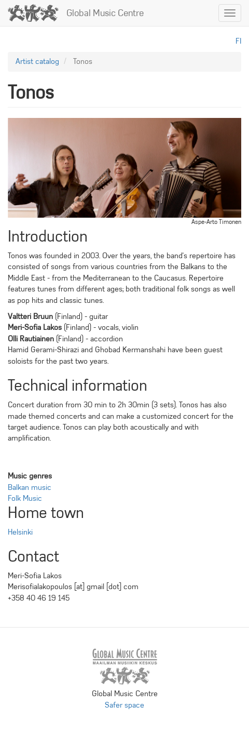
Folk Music (25, 498)
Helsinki (20, 532)
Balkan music (29, 487)
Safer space (124, 705)
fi (238, 41)
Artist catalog (37, 61)
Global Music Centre (105, 13)
